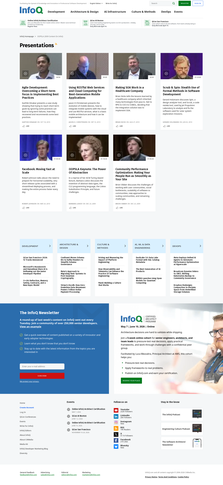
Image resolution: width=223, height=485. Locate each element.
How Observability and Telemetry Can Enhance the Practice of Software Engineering (111, 272)
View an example (30, 326)
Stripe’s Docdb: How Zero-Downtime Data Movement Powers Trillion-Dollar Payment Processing (73, 288)
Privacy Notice (151, 477)
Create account (27, 407)
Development (56, 11)
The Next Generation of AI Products (148, 270)
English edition (95, 3)
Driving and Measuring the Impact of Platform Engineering (110, 259)
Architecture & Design (85, 11)
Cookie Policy (183, 477)
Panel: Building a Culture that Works (109, 284)
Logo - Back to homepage (31, 10)
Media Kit (24, 444)
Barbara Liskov (75, 204)
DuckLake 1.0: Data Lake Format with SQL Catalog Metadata (147, 259)
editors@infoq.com (69, 475)
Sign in (198, 3)
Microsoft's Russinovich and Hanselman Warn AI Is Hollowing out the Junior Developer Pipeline (35, 270)
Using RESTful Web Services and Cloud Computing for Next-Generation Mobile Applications (87, 92)
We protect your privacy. (29, 381)
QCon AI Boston (79, 416)
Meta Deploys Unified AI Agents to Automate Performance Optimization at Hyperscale (186, 261)
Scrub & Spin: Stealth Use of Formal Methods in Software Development (181, 91)
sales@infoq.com (47, 475)
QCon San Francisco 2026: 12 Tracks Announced (35, 258)
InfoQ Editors (25, 430)
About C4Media (26, 439)
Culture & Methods (143, 11)
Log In (23, 412)
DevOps (166, 11)
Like (27, 126)
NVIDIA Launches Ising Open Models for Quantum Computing (149, 280)
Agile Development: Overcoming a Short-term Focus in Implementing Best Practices (40, 92)
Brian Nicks (120, 122)
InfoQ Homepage (27, 36)
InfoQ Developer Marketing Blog (34, 448)
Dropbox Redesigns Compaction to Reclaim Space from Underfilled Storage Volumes (185, 288)
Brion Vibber (121, 204)
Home (22, 403)
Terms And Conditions (167, 477)
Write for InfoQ (26, 426)
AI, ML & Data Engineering (142, 246)
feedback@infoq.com (28, 475)
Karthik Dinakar (29, 122)
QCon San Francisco (81, 429)
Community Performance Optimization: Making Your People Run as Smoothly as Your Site (133, 174)
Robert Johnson (29, 204)
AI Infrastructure (115, 11)
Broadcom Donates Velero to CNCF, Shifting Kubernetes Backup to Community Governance (186, 274)
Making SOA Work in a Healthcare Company (129, 89)
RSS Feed (56, 45)
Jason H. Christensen (78, 122)
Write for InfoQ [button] (111, 3)
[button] (42, 376)
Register (184, 3)
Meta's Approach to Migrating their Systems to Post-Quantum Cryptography (73, 274)
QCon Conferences (28, 417)
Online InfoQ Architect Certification (88, 409)
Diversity (23, 453)
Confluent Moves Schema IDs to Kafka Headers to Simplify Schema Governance (72, 261)
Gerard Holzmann (171, 122)
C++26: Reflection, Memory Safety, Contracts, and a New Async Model (35, 282)
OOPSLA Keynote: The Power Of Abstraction (87, 170)
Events (178, 11)
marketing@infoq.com (91, 475)
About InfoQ (25, 435)
